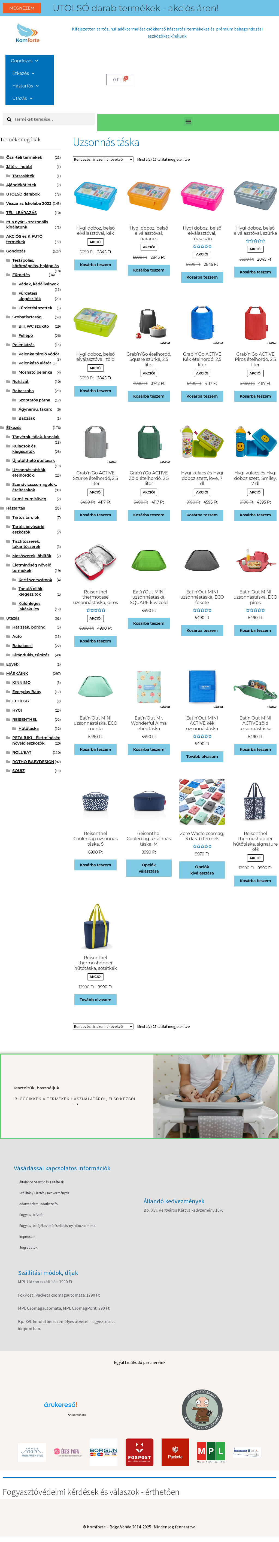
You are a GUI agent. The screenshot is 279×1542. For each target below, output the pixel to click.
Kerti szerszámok (35, 579)
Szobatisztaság (26, 317)
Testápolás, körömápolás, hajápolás (35, 263)
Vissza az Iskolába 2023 (28, 203)
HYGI (17, 710)
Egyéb (12, 664)
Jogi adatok (28, 1247)
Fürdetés (21, 274)
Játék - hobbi (19, 166)
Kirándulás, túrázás (30, 655)
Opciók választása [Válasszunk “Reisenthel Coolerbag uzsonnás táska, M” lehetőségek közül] (149, 868)
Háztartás (25, 86)
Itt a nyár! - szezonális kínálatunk (27, 225)
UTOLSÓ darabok (23, 194)
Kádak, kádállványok (39, 284)
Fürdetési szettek (35, 308)
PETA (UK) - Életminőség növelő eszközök (36, 740)
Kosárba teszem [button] (95, 264)
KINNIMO (21, 682)
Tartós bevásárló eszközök (28, 529)
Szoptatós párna (34, 400)
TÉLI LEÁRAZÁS (21, 212)
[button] (188, 121)
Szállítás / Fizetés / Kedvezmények (44, 1193)
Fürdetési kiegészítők (30, 296)
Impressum (27, 1236)
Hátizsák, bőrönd (29, 627)
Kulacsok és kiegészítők (23, 449)
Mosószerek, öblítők (31, 555)
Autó (17, 636)
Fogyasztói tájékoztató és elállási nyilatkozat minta (57, 1225)
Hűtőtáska (29, 728)
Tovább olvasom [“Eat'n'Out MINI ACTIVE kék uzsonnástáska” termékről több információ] (202, 756)
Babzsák (27, 418)
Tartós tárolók (25, 517)
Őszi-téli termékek (24, 157)
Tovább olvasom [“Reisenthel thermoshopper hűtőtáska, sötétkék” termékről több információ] (95, 999)
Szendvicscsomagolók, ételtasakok (34, 487)
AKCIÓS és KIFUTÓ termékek (24, 239)
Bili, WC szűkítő (34, 326)
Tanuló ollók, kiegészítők (31, 591)
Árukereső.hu (77, 1414)
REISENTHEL (24, 719)
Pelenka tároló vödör (39, 354)
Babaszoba (23, 390)
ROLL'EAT (21, 752)
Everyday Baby (26, 691)
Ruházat (20, 381)
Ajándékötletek (21, 184)
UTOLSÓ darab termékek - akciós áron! (136, 8)
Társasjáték (23, 175)
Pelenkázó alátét (35, 363)
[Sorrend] (103, 159)
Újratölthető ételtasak (33, 460)
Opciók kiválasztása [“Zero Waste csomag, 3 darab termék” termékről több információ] (202, 870)
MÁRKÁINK (17, 673)
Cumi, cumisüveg (29, 498)
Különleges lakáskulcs (30, 606)
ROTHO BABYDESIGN (33, 761)
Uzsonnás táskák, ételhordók (29, 472)
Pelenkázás (23, 344)
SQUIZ (18, 770)
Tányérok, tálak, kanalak (35, 436)
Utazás (22, 98)
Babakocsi (22, 645)
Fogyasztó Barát (31, 1214)
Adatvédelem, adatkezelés (38, 1204)
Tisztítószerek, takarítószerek (26, 544)
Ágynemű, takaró (35, 409)
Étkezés (23, 73)
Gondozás (24, 61)
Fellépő (26, 335)
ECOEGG (20, 701)
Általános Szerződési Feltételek (41, 1182)
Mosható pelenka (35, 372)
